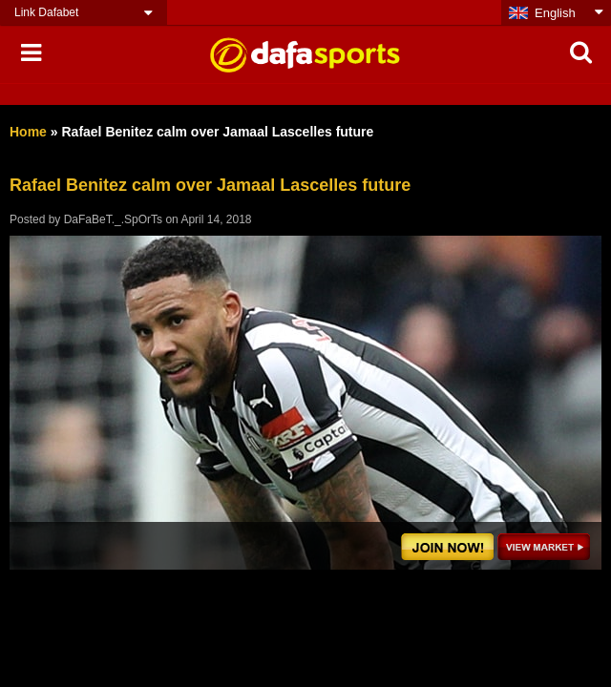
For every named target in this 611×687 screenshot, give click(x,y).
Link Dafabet (46, 12)
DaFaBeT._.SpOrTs (113, 219)
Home (28, 131)
